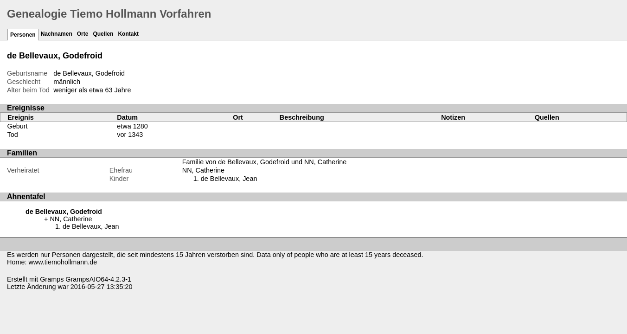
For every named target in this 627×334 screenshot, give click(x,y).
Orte (83, 34)
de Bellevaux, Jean (229, 178)
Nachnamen (56, 34)
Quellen (103, 34)
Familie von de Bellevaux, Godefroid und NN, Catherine (264, 162)
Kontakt (128, 34)
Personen (23, 35)
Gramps (52, 279)
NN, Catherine (203, 170)
